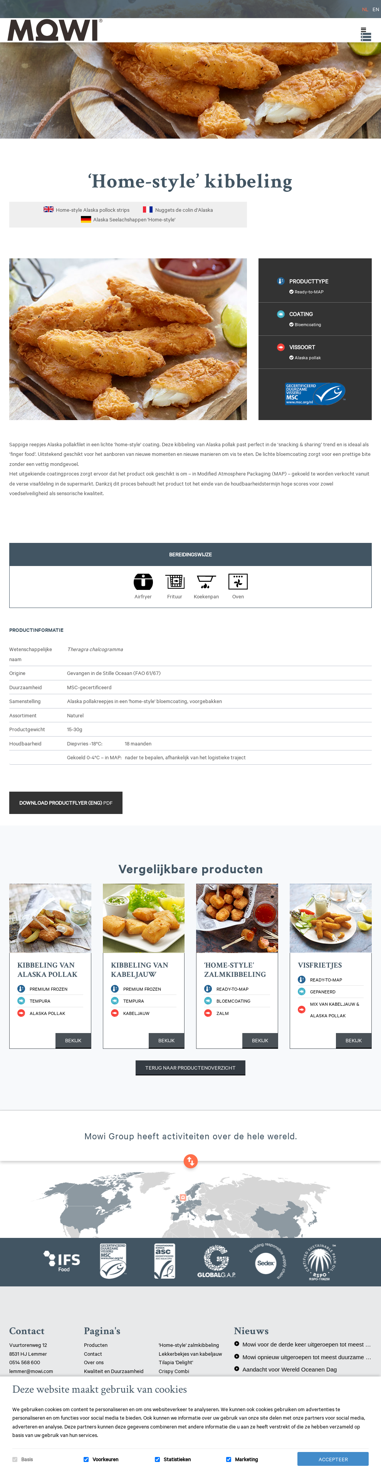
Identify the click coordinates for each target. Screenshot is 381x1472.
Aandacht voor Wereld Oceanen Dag (285, 1369)
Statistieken (177, 1458)
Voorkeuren (105, 1458)
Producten (95, 1344)
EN (376, 8)
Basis (27, 1458)
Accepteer (333, 1458)
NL (365, 8)
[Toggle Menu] (361, 30)
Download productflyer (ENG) (65, 802)
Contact (93, 1353)
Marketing (246, 1458)
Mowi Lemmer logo (54, 30)
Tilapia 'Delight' (176, 1361)
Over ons (94, 1361)
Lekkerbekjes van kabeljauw (190, 1353)
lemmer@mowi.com (31, 1370)
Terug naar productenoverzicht (190, 1067)
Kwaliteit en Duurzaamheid (114, 1370)
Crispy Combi (174, 1370)
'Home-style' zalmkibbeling (189, 1344)
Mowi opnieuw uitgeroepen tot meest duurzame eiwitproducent (303, 1356)
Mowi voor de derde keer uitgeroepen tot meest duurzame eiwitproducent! (303, 1344)
